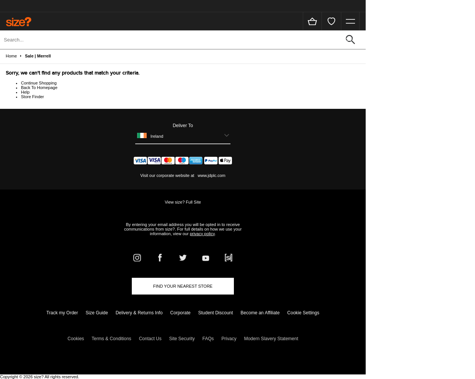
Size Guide (97, 312)
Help (25, 92)
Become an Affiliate (260, 312)
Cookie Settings (303, 312)
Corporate (180, 312)
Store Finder (32, 96)
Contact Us (150, 338)
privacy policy (202, 233)
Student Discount (215, 312)
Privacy (228, 338)
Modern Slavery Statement (271, 338)
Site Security (182, 338)
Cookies (75, 338)
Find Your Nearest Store (183, 286)
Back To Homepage (39, 87)
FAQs (208, 338)
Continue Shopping (39, 83)
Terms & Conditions (111, 338)
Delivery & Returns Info (138, 312)
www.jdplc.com (211, 175)
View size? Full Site (183, 202)
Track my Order (62, 312)
